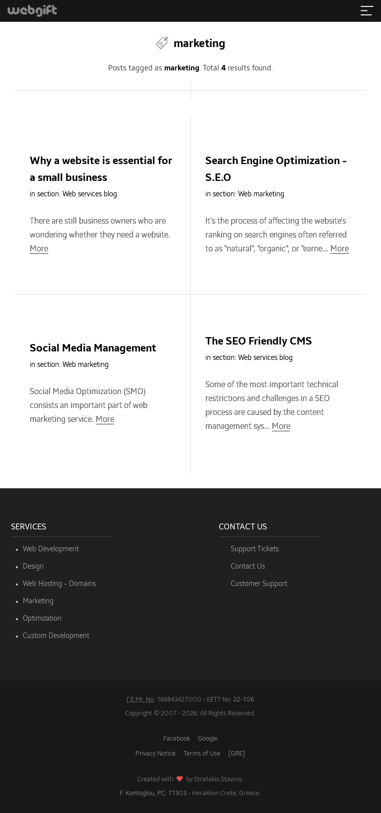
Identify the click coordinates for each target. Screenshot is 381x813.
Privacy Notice (155, 754)
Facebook (176, 739)
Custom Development (56, 636)
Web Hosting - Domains (59, 584)
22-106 (243, 700)
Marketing (38, 601)
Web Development (51, 549)
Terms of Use (202, 754)
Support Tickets (255, 549)
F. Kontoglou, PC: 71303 (153, 793)
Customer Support (259, 584)
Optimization (42, 618)
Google (208, 739)
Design (33, 566)
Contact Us (248, 566)
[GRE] (236, 754)
